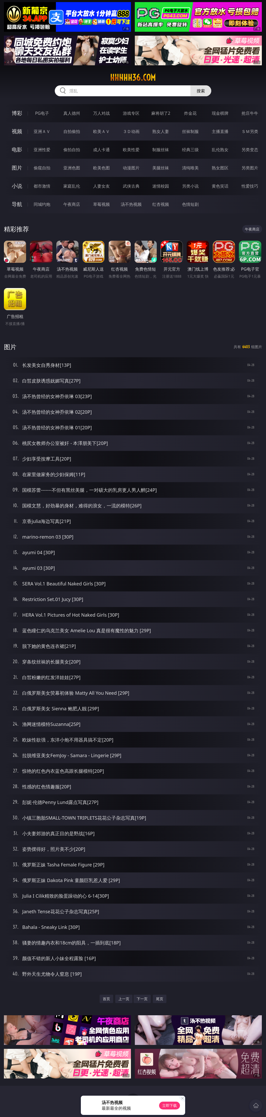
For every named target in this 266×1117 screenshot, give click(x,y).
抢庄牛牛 (249, 113)
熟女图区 (220, 168)
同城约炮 (42, 204)
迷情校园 (160, 186)
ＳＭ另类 (249, 131)
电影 (17, 149)
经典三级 (190, 149)
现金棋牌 (220, 113)
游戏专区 (131, 113)
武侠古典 (131, 186)
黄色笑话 (220, 186)
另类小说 (190, 186)
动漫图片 (131, 168)
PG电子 (42, 113)
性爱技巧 (249, 186)
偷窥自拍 (42, 168)
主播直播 (220, 131)
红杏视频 (160, 204)
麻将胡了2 (160, 113)
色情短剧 (190, 204)
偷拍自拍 (71, 149)
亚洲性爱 (42, 149)
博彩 (17, 113)
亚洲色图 (71, 168)
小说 (17, 185)
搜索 (201, 91)
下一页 (142, 998)
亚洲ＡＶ (42, 131)
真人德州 (71, 113)
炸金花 (190, 113)
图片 (17, 167)
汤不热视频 (131, 204)
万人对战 (101, 113)
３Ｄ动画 (131, 131)
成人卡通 (101, 149)
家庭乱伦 (71, 186)
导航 (17, 204)
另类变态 (249, 149)
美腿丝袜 (160, 168)
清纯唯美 (190, 168)
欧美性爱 (131, 149)
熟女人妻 (160, 131)
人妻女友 (101, 186)
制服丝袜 (160, 149)
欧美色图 (101, 168)
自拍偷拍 (71, 131)
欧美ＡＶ (101, 131)
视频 (17, 131)
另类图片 (249, 168)
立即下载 (169, 1105)
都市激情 (42, 186)
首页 (106, 998)
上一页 (123, 998)
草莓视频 (101, 204)
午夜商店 (71, 204)
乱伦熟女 (220, 149)
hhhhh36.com (133, 77)
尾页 (159, 998)
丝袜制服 (190, 131)
